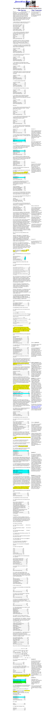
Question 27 (33, 378)
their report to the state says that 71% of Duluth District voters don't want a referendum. (36, 406)
